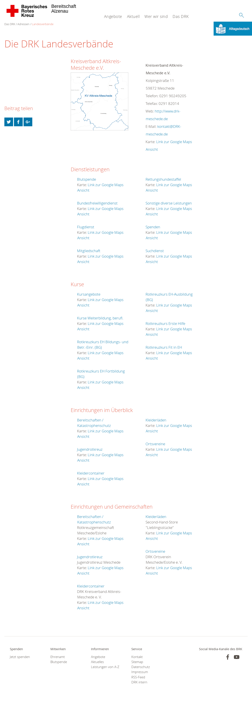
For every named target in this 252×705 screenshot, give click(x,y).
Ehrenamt (57, 657)
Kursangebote (88, 294)
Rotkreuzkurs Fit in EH (164, 347)
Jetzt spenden (20, 657)
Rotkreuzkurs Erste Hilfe (165, 323)
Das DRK (181, 16)
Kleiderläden (156, 420)
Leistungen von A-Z (105, 667)
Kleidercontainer (91, 473)
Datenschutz (140, 667)
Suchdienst (155, 250)
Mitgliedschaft (88, 250)
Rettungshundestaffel (163, 179)
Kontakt (137, 657)
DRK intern (139, 682)
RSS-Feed (138, 677)
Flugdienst (85, 226)
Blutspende (86, 179)
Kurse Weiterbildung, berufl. (100, 317)
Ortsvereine (155, 443)
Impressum (139, 672)
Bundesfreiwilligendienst (97, 203)
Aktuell (133, 16)
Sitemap (137, 662)
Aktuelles (97, 662)
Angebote (113, 16)
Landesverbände (42, 24)
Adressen (23, 24)
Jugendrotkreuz (90, 449)
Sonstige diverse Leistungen (169, 203)
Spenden (153, 226)
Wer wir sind (156, 16)
